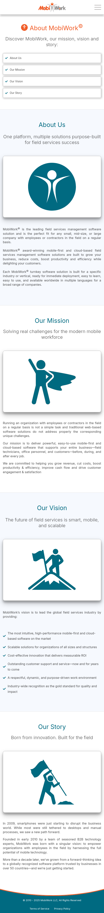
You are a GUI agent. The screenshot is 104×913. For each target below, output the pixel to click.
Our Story (16, 92)
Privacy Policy (62, 908)
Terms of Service (39, 908)
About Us (15, 58)
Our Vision (16, 81)
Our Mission (17, 69)
